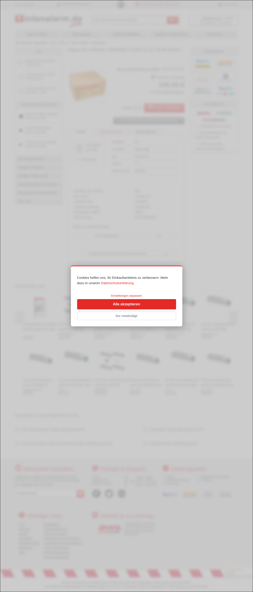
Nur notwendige (126, 316)
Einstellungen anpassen (126, 295)
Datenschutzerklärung (117, 283)
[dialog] (126, 296)
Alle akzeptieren (126, 304)
